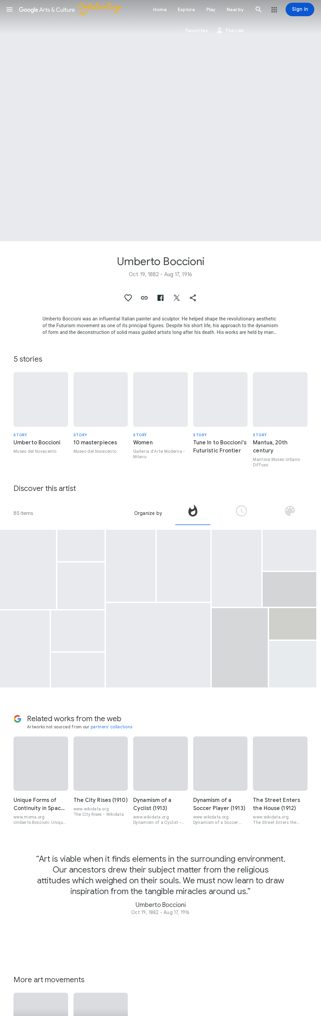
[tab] (192, 513)
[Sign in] (300, 9)
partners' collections (111, 726)
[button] (9, 9)
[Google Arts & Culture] (73, 9)
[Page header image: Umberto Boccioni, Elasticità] (160, 120)
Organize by (148, 513)
